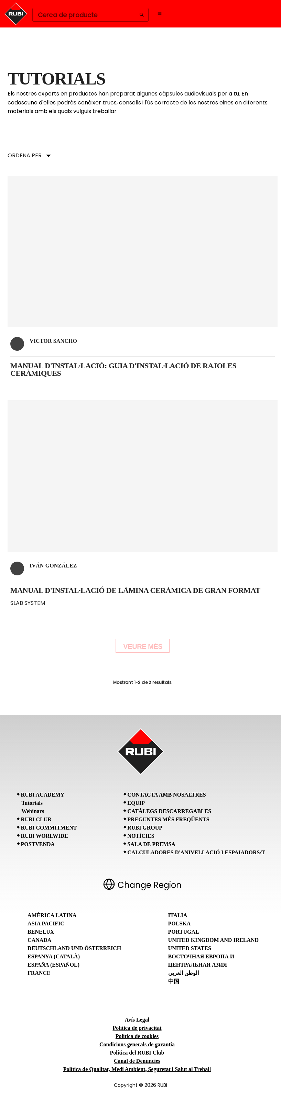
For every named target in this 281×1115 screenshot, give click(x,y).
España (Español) (53, 965)
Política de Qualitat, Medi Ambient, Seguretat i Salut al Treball (137, 1069)
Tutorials (32, 803)
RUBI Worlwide (44, 836)
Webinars (32, 811)
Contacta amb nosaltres (166, 795)
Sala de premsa (151, 844)
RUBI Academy (42, 795)
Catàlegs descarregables (169, 811)
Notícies (140, 836)
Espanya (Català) (54, 956)
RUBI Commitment (49, 828)
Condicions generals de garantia (137, 1044)
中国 (173, 981)
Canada (39, 940)
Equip (136, 803)
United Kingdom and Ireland (213, 940)
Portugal (183, 932)
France (39, 973)
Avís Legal (137, 1020)
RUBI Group (144, 828)
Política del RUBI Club (137, 1053)
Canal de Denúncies (137, 1061)
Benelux (41, 932)
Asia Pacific (46, 923)
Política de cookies (137, 1036)
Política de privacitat (136, 1028)
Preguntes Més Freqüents (168, 819)
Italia (177, 915)
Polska (179, 923)
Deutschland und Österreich (74, 948)
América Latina (52, 915)
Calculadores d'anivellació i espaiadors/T (196, 852)
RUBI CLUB (36, 819)
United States (189, 948)
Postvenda (38, 844)
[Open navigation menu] (160, 14)
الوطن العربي (183, 973)
